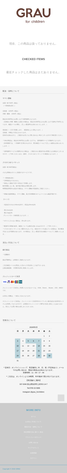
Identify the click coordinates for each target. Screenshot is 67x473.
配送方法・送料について (33, 427)
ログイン (33, 458)
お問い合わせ (33, 442)
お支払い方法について (33, 421)
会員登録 (33, 453)
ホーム (33, 416)
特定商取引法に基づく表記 (33, 432)
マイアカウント (33, 448)
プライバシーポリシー (33, 437)
